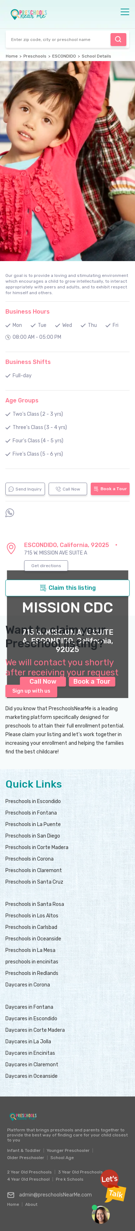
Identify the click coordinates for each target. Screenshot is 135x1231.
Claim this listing (68, 588)
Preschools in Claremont (33, 870)
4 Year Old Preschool (28, 1179)
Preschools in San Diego (32, 836)
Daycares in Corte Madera (35, 1030)
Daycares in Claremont (31, 1065)
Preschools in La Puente (33, 824)
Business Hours (27, 311)
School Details (96, 56)
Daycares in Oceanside (31, 1076)
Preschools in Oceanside (33, 939)
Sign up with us (31, 691)
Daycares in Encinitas (30, 1053)
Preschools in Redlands (31, 973)
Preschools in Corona (29, 859)
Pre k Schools (70, 1179)
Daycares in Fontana (29, 1007)
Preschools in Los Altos (31, 916)
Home (12, 56)
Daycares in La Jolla (28, 1042)
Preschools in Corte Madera (36, 847)
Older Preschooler (25, 1157)
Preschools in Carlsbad (31, 927)
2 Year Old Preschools (29, 1172)
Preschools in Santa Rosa (34, 904)
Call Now (68, 489)
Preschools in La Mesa (30, 950)
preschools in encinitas (31, 962)
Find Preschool (118, 39)
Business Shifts (28, 362)
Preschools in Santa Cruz (34, 882)
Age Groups (22, 400)
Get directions (46, 565)
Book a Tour (110, 489)
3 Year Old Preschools (80, 1172)
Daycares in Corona (27, 985)
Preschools (34, 56)
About (31, 1202)
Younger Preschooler (68, 1150)
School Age (62, 1157)
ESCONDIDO (64, 56)
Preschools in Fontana (31, 813)
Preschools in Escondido (33, 801)
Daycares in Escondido (31, 1019)
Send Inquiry (25, 489)
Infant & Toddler (24, 1150)
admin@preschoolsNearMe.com (49, 1195)
